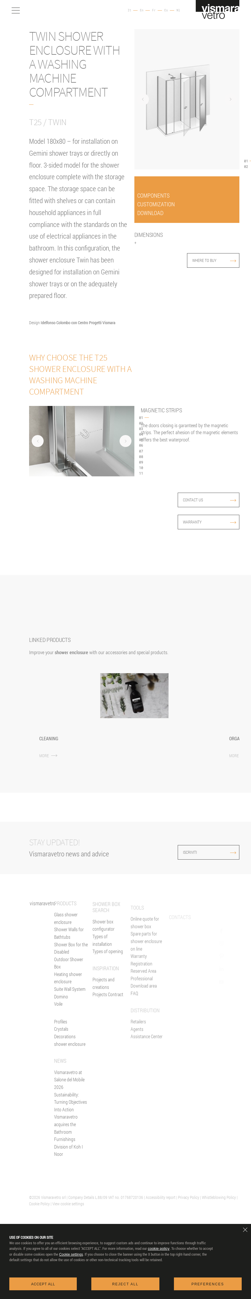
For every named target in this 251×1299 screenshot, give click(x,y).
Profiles (60, 1029)
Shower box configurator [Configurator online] (103, 945)
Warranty (209, 522)
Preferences (207, 1284)
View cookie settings (68, 1203)
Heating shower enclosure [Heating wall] (68, 985)
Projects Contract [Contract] (107, 1014)
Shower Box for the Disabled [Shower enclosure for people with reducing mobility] (71, 955)
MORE (48, 755)
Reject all (125, 1284)
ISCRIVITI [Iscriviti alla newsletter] (197, 852)
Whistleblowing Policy (219, 1197)
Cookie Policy (39, 1203)
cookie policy (158, 1248)
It (129, 10)
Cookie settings (71, 1254)
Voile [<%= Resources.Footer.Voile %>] (58, 1011)
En (141, 10)
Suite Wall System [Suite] (70, 996)
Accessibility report (160, 1197)
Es (166, 10)
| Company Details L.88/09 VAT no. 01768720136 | (106, 1197)
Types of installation (102, 960)
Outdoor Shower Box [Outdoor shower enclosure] (68, 970)
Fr (154, 10)
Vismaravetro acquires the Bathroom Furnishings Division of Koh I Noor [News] (68, 1143)
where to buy (214, 260)
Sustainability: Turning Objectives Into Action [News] (70, 1109)
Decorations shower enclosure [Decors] (70, 1048)
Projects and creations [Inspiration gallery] (103, 1003)
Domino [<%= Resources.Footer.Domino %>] (61, 1004)
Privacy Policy (188, 1197)
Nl (178, 10)
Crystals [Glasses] (61, 1036)
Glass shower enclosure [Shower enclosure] (66, 926)
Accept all (43, 1284)
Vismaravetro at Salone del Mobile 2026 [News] (69, 1087)
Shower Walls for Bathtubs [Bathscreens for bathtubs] (69, 940)
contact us (209, 500)
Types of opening (107, 971)
